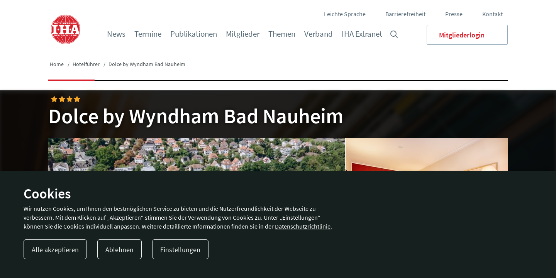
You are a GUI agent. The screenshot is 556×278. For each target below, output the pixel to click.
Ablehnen (119, 249)
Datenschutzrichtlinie (303, 226)
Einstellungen (180, 249)
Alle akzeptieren (55, 249)
